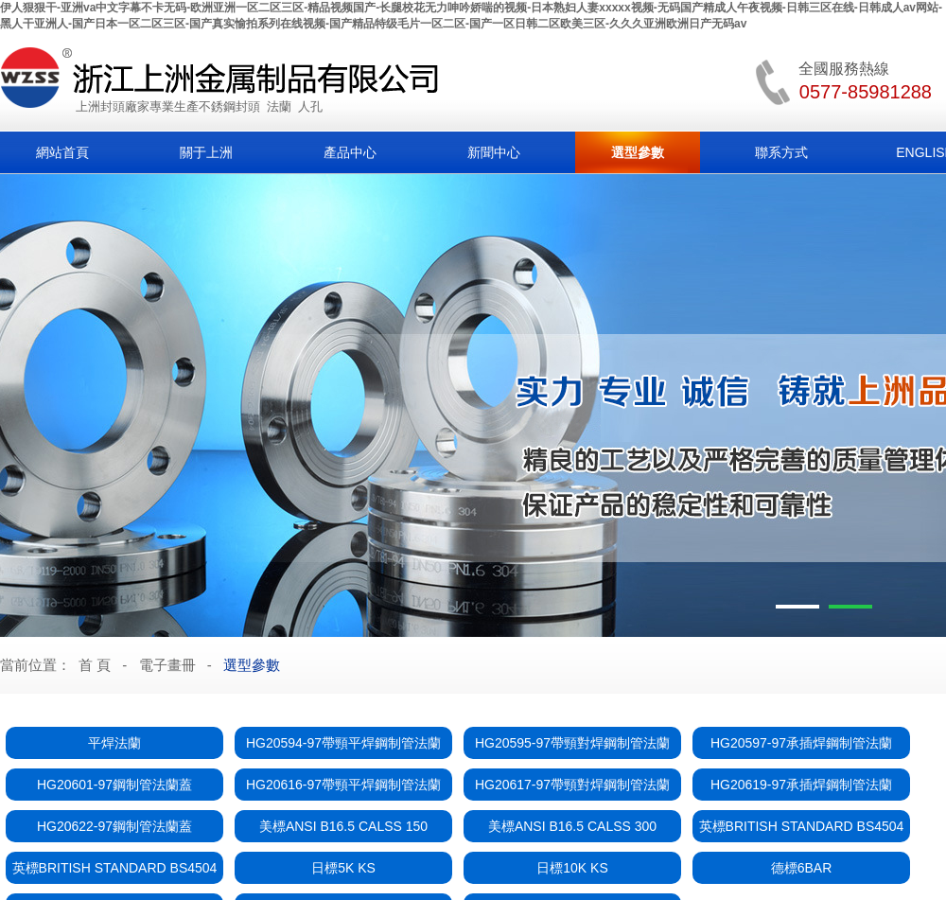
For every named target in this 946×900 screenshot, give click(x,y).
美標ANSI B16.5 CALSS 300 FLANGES (572, 830)
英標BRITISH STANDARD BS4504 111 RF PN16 (115, 872)
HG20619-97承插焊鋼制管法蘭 (801, 784)
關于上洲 (206, 152)
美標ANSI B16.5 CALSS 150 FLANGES (343, 830)
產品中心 (350, 152)
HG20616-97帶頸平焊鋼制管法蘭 (343, 784)
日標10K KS (571, 867)
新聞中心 (493, 152)
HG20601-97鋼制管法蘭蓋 (114, 784)
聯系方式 (781, 152)
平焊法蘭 (114, 742)
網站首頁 (62, 152)
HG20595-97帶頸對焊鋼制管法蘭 (572, 742)
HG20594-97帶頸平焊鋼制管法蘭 (343, 742)
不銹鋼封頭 (229, 106)
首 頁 (95, 665)
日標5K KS (343, 867)
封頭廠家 (124, 106)
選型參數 (637, 152)
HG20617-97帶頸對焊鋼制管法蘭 (572, 784)
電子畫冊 (167, 665)
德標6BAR (801, 867)
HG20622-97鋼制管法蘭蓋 (114, 826)
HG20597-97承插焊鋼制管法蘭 (801, 742)
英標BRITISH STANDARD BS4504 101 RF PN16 (801, 830)
